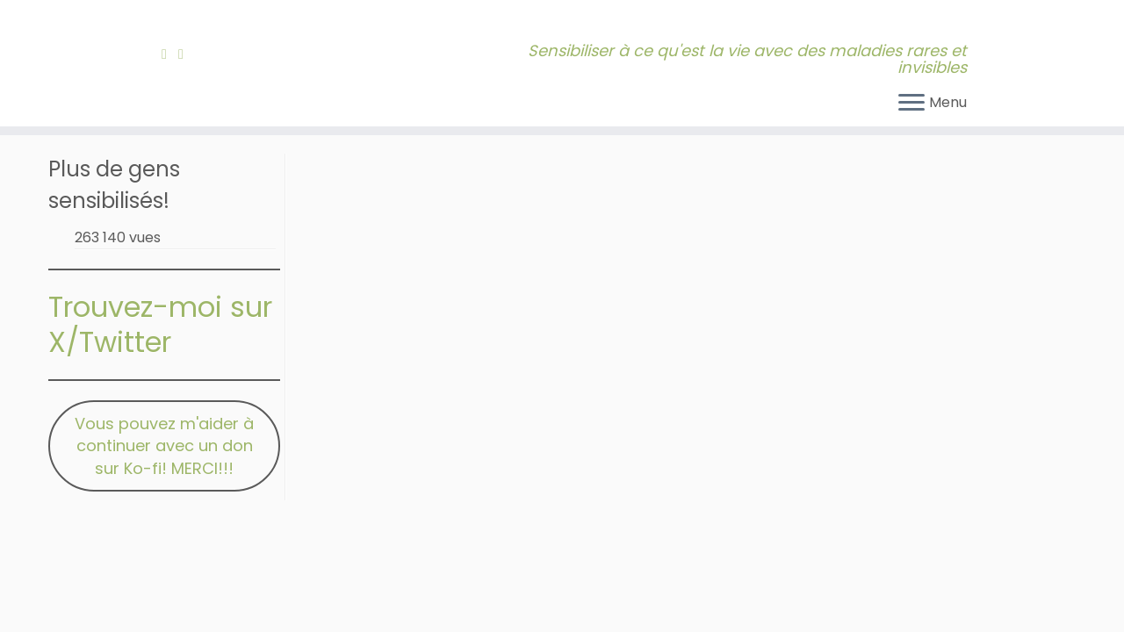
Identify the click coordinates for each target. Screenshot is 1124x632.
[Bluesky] (200, 54)
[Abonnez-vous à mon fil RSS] (170, 54)
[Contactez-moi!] (186, 54)
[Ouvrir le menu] (911, 103)
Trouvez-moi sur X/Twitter (160, 324)
